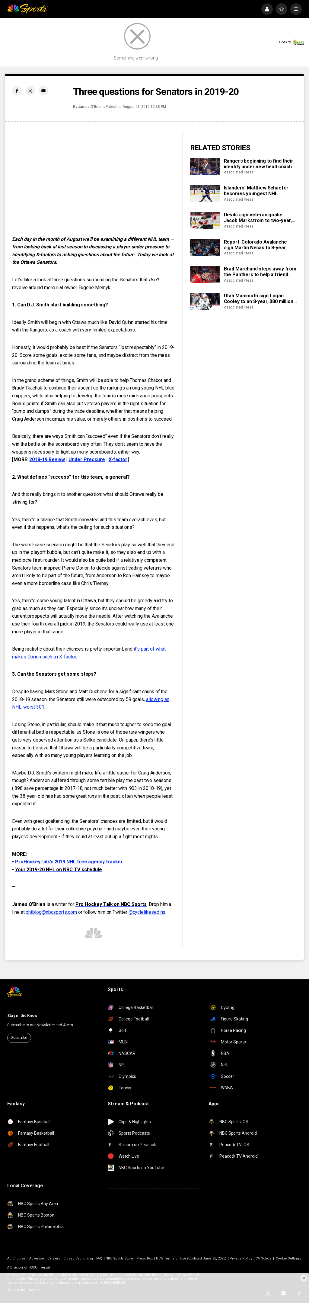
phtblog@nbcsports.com (51, 912)
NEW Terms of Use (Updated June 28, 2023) (191, 1258)
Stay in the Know (22, 1015)
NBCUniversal (39, 1267)
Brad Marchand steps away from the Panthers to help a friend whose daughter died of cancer (260, 271)
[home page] (27, 9)
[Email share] (43, 90)
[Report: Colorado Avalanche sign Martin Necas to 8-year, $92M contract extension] (205, 247)
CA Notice (264, 1258)
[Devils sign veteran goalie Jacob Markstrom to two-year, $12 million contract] (205, 220)
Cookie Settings (288, 1258)
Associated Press (238, 172)
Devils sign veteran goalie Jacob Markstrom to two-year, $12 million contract (258, 217)
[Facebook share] (17, 90)
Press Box (144, 1258)
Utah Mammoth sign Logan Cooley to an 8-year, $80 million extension (258, 298)
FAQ (99, 1258)
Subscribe (19, 1038)
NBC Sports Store (119, 1258)
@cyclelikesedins (147, 912)
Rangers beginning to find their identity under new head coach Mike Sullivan (258, 164)
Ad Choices (16, 1258)
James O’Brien (90, 107)
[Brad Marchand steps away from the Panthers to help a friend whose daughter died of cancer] (205, 274)
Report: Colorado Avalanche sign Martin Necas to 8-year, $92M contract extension (255, 245)
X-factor (118, 459)
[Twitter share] (30, 90)
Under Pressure (86, 459)
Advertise (36, 1258)
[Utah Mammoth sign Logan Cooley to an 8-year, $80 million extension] (205, 301)
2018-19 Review (47, 459)
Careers (53, 1258)
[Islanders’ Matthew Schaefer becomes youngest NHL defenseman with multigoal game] (205, 193)
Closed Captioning (78, 1258)
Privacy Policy (241, 1258)
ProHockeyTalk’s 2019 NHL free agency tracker (69, 862)
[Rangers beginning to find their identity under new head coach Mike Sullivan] (205, 166)
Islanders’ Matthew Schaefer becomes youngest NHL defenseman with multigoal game (256, 190)
